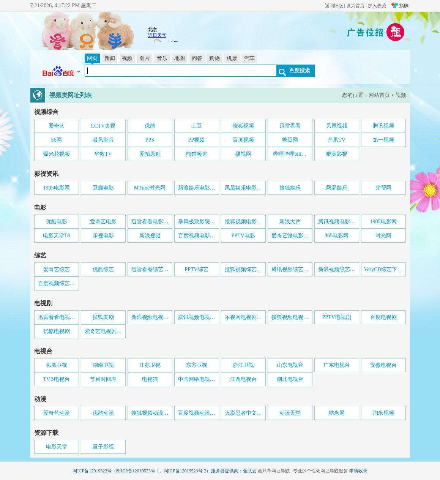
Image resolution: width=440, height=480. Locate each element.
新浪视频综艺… (336, 269)
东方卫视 (196, 365)
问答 (197, 58)
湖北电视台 (290, 379)
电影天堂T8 (56, 235)
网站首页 (379, 95)
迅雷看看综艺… (150, 269)
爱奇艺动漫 (56, 413)
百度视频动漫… (196, 413)
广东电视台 (336, 365)
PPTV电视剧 (336, 317)
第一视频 (383, 140)
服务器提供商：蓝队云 (234, 471)
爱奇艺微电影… (290, 235)
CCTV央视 (103, 126)
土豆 (196, 126)
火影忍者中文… (243, 413)
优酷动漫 (103, 413)
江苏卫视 (150, 365)
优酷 (150, 126)
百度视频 (243, 140)
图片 (144, 58)
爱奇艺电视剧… (103, 331)
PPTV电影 (243, 235)
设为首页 (355, 5)
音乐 (162, 58)
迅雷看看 (290, 126)
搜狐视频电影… (243, 221)
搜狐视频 (243, 126)
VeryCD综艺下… (383, 269)
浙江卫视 (243, 365)
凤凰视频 (336, 126)
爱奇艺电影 (103, 221)
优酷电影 (56, 221)
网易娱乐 (336, 188)
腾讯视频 (383, 126)
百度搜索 (299, 70)
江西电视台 (243, 379)
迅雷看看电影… (150, 221)
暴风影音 (103, 140)
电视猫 (150, 379)
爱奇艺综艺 (56, 269)
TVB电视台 (56, 379)
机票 (232, 58)
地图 (179, 58)
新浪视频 (150, 235)
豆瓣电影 (103, 188)
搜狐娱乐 (290, 188)
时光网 (383, 235)
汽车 (249, 58)
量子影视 (103, 447)
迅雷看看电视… (56, 317)
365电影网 (337, 235)
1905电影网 (56, 188)
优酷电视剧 (56, 331)
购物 (214, 58)
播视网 (243, 154)
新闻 (109, 58)
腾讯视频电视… (196, 317)
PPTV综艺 (196, 269)
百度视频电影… (196, 235)
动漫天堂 (290, 413)
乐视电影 (103, 235)
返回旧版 (334, 5)
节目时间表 (103, 379)
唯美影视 (336, 154)
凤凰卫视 (56, 365)
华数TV (103, 154)
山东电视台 (290, 365)
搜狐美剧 (103, 317)
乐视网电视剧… (243, 317)
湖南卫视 (103, 365)
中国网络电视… (196, 379)
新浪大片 (290, 221)
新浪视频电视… (150, 317)
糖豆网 (290, 140)
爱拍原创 (150, 154)
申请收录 (358, 471)
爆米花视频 (56, 154)
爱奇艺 (57, 126)
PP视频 (196, 140)
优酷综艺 (103, 269)
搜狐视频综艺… (243, 269)
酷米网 (337, 413)
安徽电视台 (383, 365)
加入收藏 (377, 5)
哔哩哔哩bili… (290, 154)
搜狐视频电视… (290, 317)
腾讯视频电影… (336, 221)
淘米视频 (383, 413)
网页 (92, 58)
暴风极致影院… (196, 221)
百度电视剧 (383, 317)
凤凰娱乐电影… (243, 188)
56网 (56, 140)
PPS (149, 140)
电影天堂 (56, 447)
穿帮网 (383, 188)
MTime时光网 (150, 188)
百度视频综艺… (56, 283)
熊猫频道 (196, 154)
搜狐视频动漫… (150, 413)
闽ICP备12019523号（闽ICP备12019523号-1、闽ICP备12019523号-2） (142, 471)
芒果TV (336, 140)
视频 (127, 58)
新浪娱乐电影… (196, 188)
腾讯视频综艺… (290, 269)
